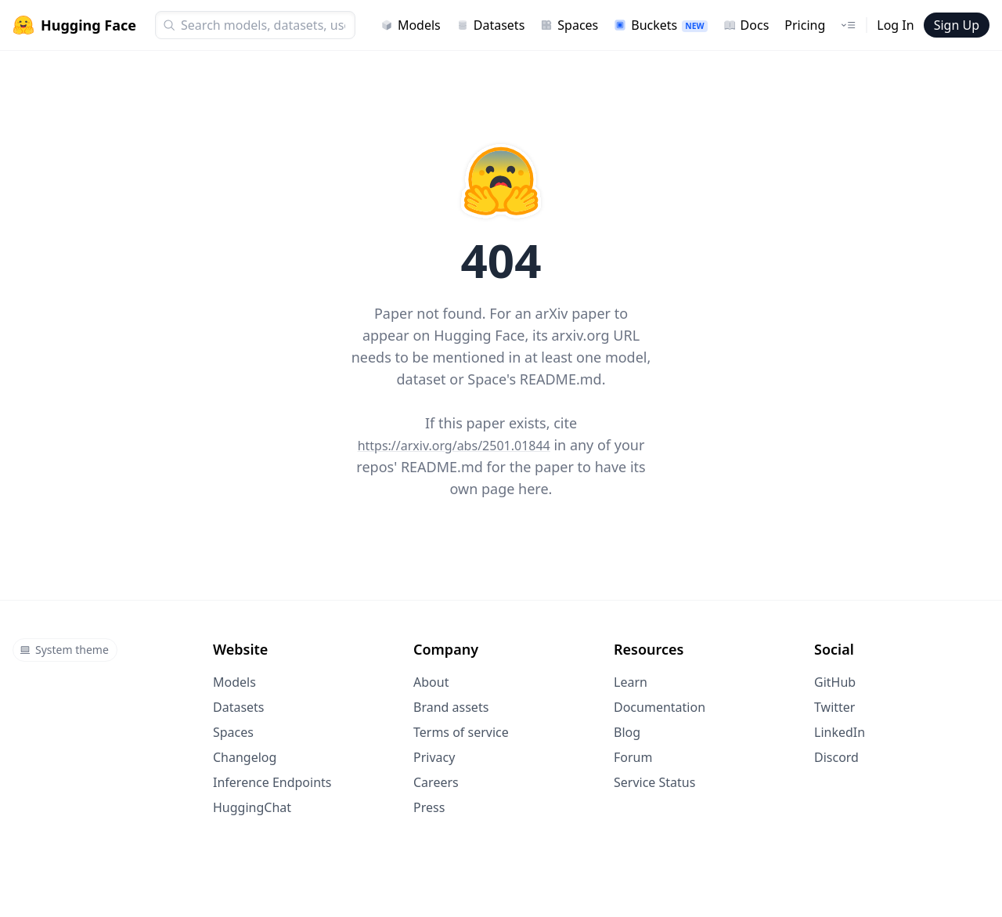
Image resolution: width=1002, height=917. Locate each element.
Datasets (490, 25)
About (431, 682)
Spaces (569, 25)
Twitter (834, 707)
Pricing (804, 25)
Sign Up (956, 25)
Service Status (654, 782)
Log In (895, 25)
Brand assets (450, 707)
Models (410, 25)
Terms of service (461, 732)
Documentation (659, 707)
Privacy (434, 757)
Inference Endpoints (272, 782)
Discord (836, 757)
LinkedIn (839, 732)
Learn (630, 682)
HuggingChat (252, 807)
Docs (746, 25)
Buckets (660, 25)
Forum (633, 757)
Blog (627, 732)
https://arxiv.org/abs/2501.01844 (454, 445)
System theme (64, 649)
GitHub (835, 682)
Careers (436, 782)
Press (429, 807)
